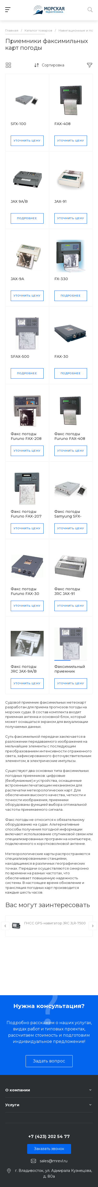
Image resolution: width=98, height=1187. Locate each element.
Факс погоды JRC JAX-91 (67, 591)
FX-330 (61, 278)
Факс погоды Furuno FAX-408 (69, 436)
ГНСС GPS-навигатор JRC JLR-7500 (55, 923)
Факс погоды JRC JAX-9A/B (24, 669)
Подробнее (27, 218)
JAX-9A (17, 278)
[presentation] (5, 926)
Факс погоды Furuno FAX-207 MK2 (26, 516)
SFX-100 (18, 123)
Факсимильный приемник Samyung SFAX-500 (69, 673)
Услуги (12, 1105)
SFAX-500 (20, 356)
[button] (62, 660)
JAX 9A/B (19, 201)
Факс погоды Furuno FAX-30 (25, 591)
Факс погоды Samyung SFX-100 (68, 516)
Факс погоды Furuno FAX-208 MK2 (26, 439)
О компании (17, 1090)
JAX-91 (60, 201)
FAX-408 (62, 123)
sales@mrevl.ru (53, 1160)
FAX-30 (61, 356)
